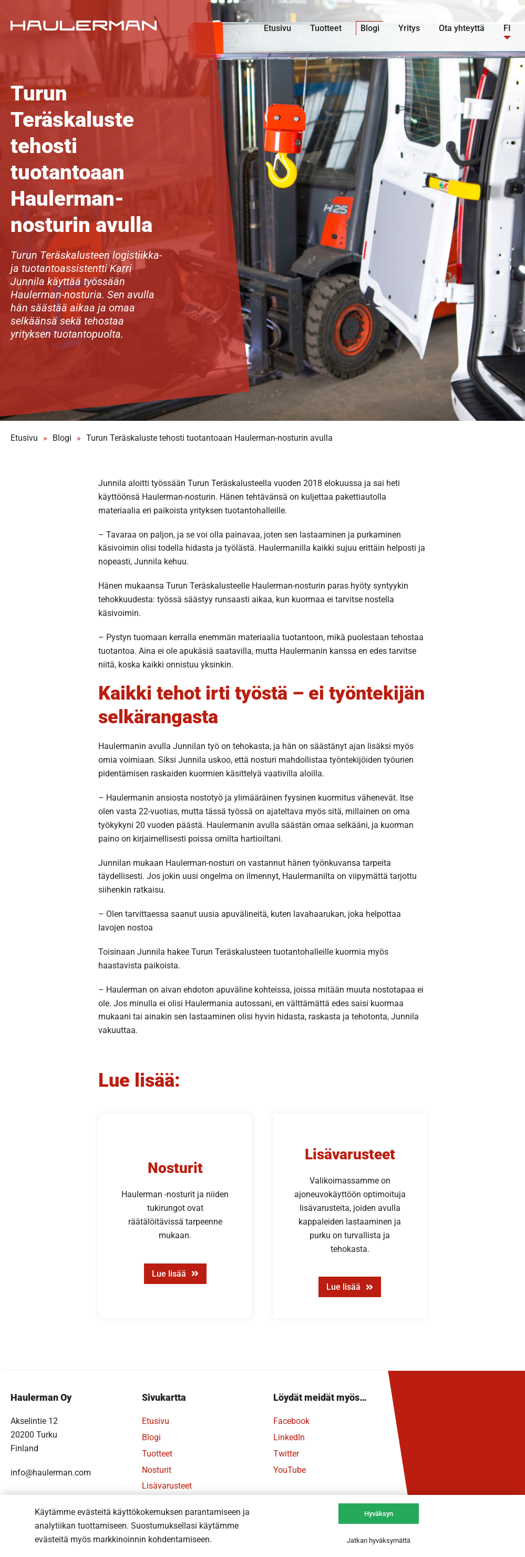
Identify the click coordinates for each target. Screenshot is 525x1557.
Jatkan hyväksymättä (378, 1540)
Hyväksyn (378, 1514)
